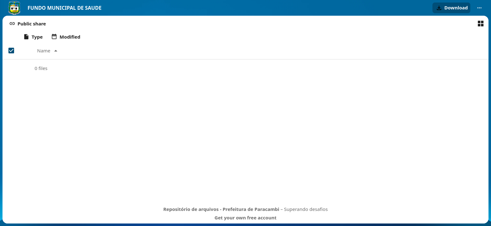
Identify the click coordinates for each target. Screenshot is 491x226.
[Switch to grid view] (480, 23)
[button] (451, 8)
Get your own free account (245, 217)
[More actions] (479, 8)
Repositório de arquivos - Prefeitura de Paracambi (221, 209)
